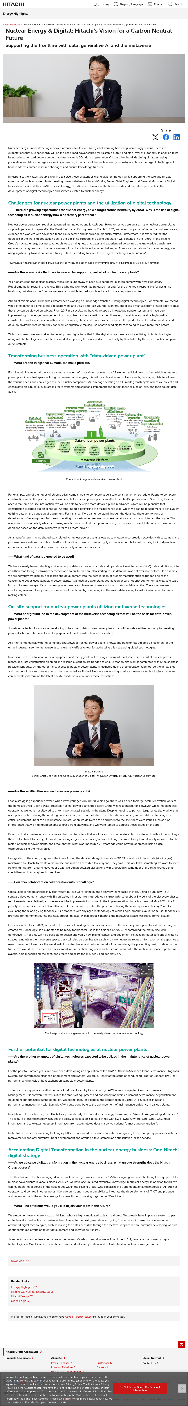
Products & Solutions (18, 1357)
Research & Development (66, 1371)
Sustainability (104, 1362)
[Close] (182, 1391)
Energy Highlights (11, 24)
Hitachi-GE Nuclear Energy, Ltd (30, 1291)
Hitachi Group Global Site (22, 1351)
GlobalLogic (18, 1301)
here (68, 1400)
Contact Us (149, 1363)
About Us (56, 1357)
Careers (101, 1367)
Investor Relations (62, 1367)
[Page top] (181, 1344)
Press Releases (60, 1362)
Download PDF (20, 1261)
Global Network (152, 1357)
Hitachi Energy (20, 1296)
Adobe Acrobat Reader (79, 1316)
